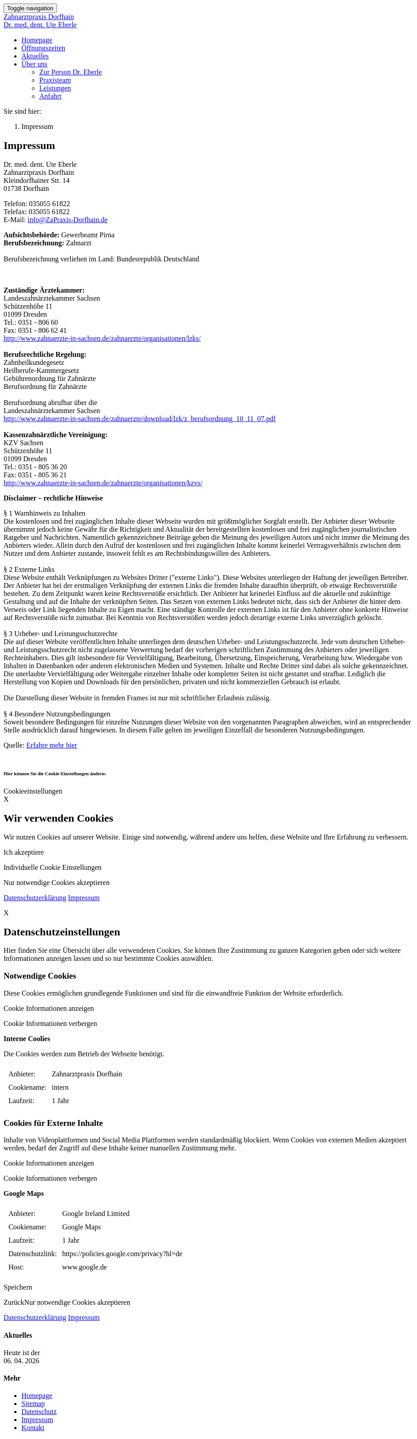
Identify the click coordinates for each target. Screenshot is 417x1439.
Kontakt (33, 1427)
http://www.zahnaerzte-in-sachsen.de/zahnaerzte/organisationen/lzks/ (102, 338)
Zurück (14, 1302)
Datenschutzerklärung (35, 897)
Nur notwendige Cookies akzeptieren (57, 882)
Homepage (36, 40)
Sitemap (33, 1403)
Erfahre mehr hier (51, 745)
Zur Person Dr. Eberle (70, 72)
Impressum (83, 897)
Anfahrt (50, 96)
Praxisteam (55, 80)
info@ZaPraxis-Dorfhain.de (68, 219)
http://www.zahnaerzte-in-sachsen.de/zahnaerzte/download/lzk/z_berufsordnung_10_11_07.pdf (140, 418)
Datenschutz (39, 1411)
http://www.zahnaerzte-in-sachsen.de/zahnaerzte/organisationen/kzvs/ (103, 483)
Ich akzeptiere (24, 852)
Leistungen (55, 88)
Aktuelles (35, 56)
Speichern (18, 1287)
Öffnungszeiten (43, 48)
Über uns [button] (34, 64)
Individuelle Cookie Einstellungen (53, 867)
